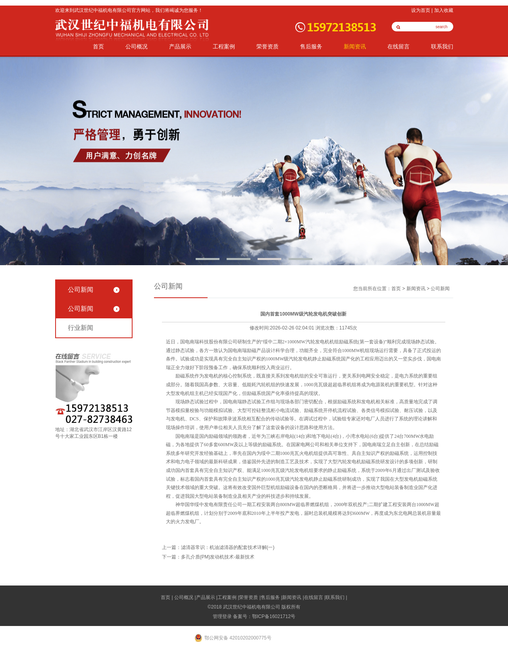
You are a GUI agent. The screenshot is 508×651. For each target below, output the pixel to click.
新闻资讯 (355, 47)
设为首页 (420, 10)
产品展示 (180, 47)
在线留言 (398, 47)
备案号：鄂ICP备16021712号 (264, 616)
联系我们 (442, 47)
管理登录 (222, 616)
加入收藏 (443, 10)
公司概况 (136, 47)
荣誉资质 (267, 47)
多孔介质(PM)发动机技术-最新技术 (218, 557)
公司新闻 (80, 289)
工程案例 (224, 47)
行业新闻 (80, 327)
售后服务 (311, 47)
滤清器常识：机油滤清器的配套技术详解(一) (228, 547)
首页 (98, 47)
